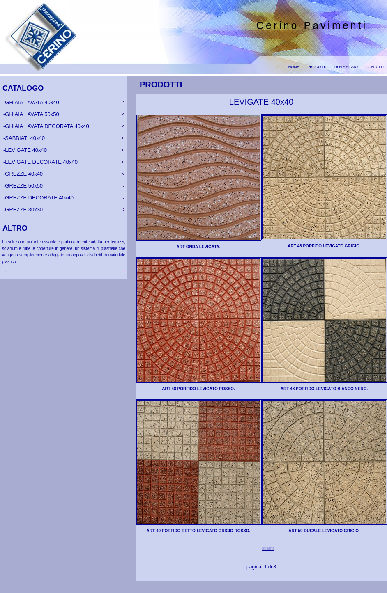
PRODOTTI (317, 67)
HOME (293, 67)
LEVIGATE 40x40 (26, 150)
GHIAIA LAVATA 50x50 (32, 114)
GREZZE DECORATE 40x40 (39, 198)
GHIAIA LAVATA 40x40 (32, 102)
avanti (268, 548)
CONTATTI (375, 67)
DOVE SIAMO (346, 67)
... (9, 271)
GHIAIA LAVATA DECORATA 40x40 (47, 126)
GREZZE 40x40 (24, 174)
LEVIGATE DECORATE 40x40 (41, 162)
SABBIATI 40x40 (25, 138)
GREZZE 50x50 (24, 186)
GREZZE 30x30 (24, 209)
